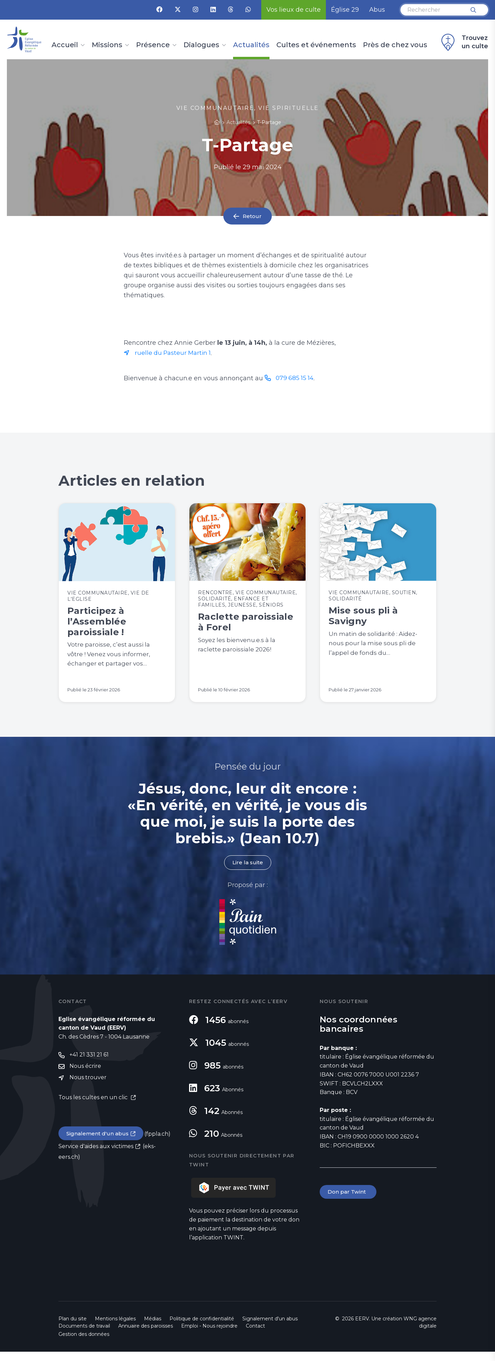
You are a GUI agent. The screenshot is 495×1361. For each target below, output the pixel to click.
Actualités (251, 45)
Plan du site (72, 1328)
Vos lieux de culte (293, 9)
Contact (255, 1335)
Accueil (65, 45)
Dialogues (201, 45)
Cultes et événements (316, 45)
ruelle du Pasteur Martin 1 (174, 353)
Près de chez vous (395, 45)
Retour (252, 216)
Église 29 (345, 9)
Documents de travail (84, 1335)
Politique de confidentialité (201, 1328)
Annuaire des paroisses (145, 1335)
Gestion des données (83, 1343)
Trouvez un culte (463, 42)
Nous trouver (88, 1088)
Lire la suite (247, 871)
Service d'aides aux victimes (95, 1157)
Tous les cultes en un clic (93, 1108)
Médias (152, 1328)
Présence (153, 45)
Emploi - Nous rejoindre (209, 1335)
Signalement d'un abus (98, 1144)
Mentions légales (115, 1328)
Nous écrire (85, 1076)
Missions (107, 45)
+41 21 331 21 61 (89, 1064)
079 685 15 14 (295, 378)
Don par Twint (349, 1201)
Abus (377, 9)
